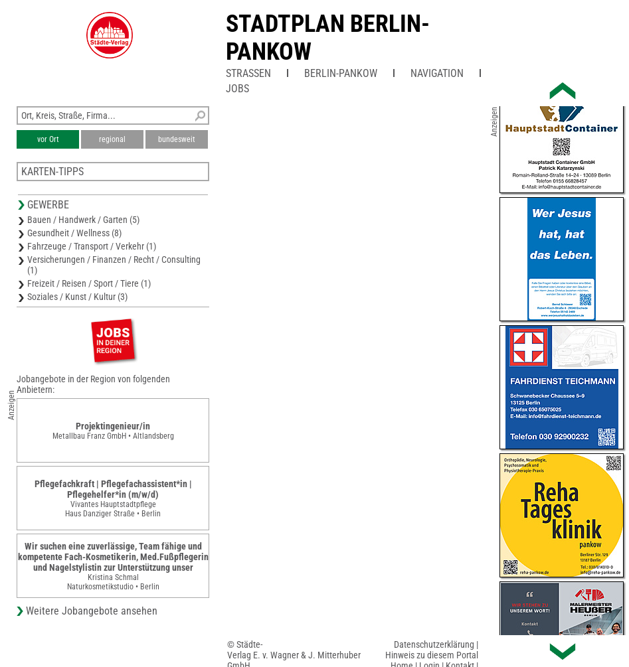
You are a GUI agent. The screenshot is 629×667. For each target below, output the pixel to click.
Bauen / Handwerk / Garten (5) (83, 219)
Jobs (237, 88)
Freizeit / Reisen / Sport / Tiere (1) (89, 283)
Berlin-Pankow (340, 73)
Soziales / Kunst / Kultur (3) (77, 296)
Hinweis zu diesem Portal (431, 655)
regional (112, 139)
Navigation (437, 73)
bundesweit (176, 139)
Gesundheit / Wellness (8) (74, 233)
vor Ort (48, 139)
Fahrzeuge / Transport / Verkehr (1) (91, 246)
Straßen (248, 73)
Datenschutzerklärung (434, 644)
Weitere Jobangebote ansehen (91, 611)
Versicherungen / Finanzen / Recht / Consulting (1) (114, 264)
